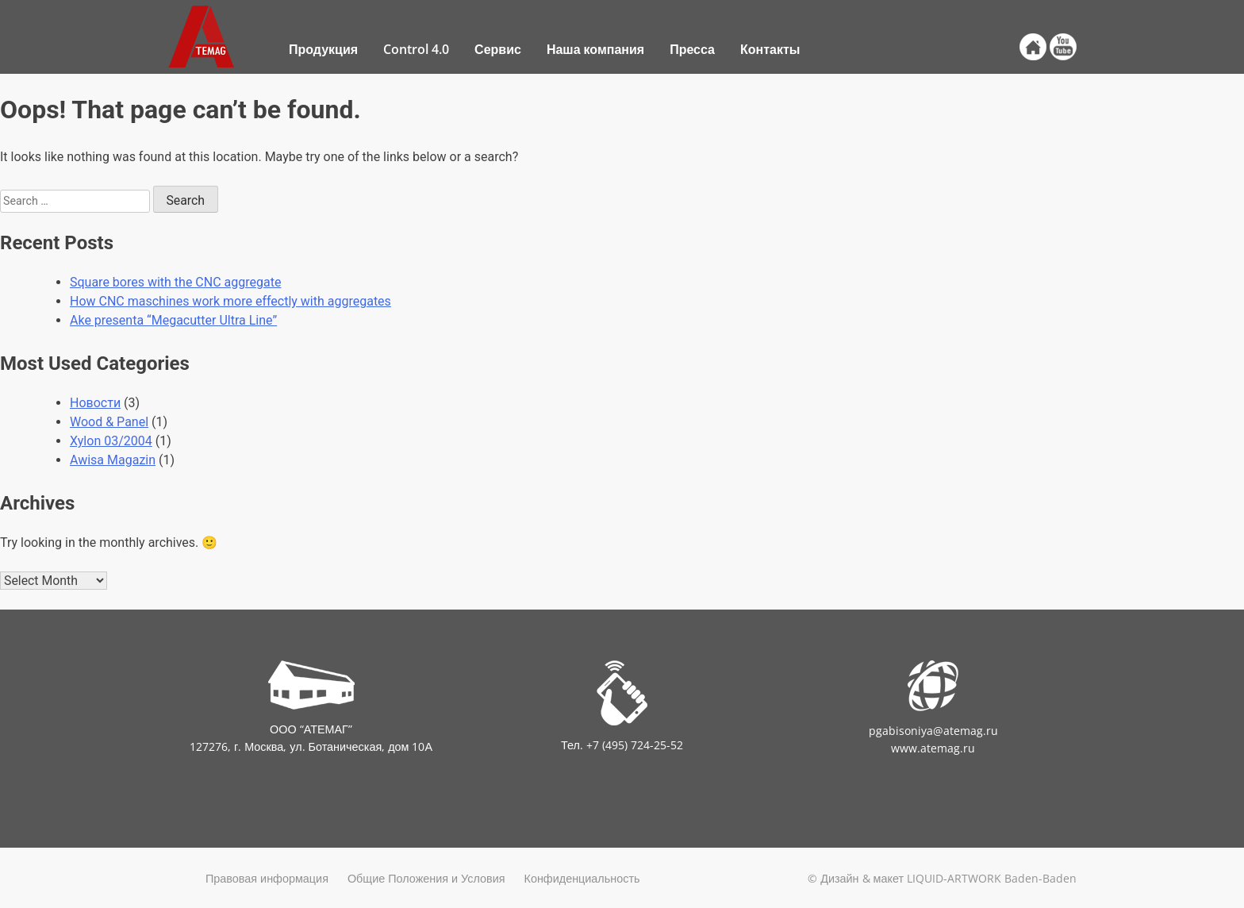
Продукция (323, 49)
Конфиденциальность (582, 878)
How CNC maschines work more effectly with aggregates (230, 301)
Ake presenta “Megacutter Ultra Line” (173, 320)
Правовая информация (266, 878)
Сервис (497, 49)
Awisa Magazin (113, 459)
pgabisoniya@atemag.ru (933, 730)
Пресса (692, 49)
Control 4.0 (416, 49)
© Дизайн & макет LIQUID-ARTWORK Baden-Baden (942, 878)
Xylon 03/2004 (111, 440)
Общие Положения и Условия (426, 878)
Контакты (770, 49)
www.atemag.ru (933, 748)
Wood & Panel (109, 421)
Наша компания (595, 49)
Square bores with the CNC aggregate (175, 282)
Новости (95, 402)
